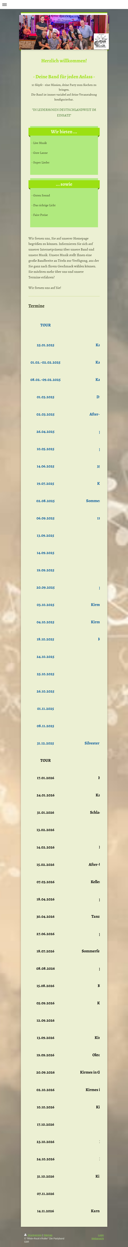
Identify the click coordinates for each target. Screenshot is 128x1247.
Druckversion (33, 1235)
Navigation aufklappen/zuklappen (64, 4)
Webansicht (98, 1238)
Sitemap (48, 1235)
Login (101, 1235)
